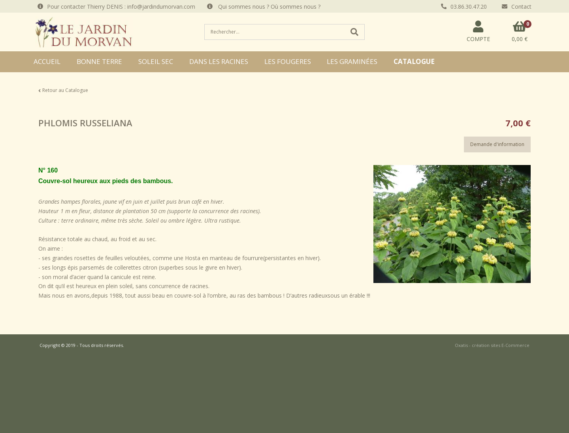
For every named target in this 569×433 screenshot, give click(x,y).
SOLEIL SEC (155, 61)
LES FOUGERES (287, 61)
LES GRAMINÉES (352, 61)
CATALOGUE (414, 61)
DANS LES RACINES (218, 61)
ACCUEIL (47, 61)
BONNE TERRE (99, 61)
